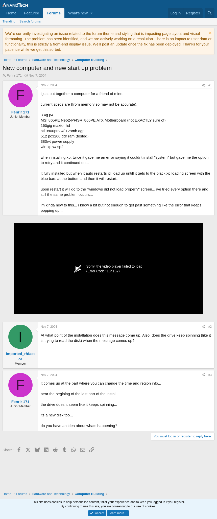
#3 (210, 375)
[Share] (203, 85)
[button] (91, 13)
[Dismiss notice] (209, 33)
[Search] (209, 13)
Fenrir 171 (14, 75)
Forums (54, 13)
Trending (9, 21)
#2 (210, 326)
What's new (78, 13)
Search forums (30, 21)
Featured (31, 13)
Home (11, 13)
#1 (210, 85)
